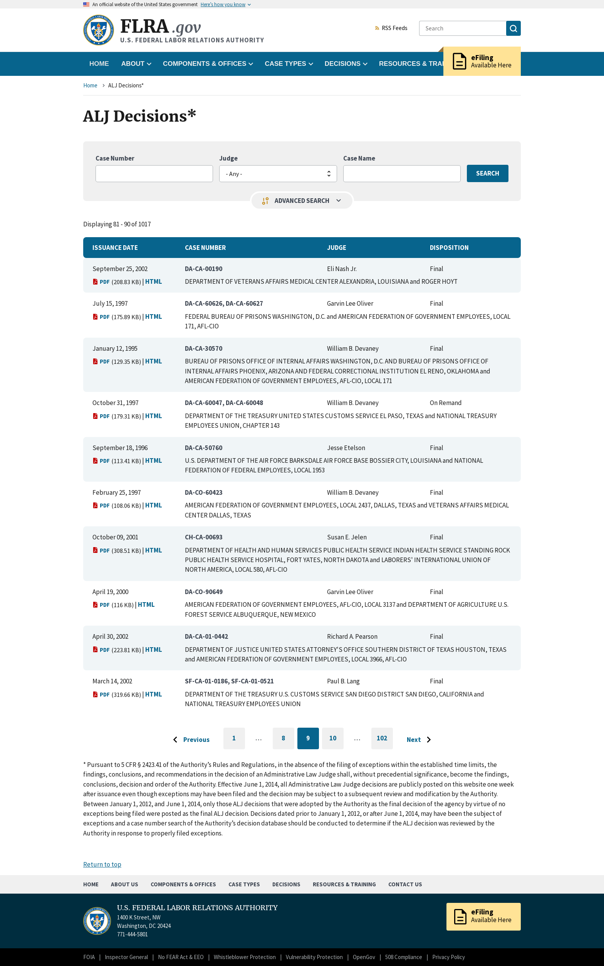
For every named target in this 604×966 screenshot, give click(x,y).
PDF (101, 281)
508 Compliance (403, 957)
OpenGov (364, 957)
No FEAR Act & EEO (181, 957)
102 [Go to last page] (385, 741)
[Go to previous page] (189, 740)
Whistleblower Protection (245, 957)
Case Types (244, 884)
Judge (228, 158)
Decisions (286, 884)
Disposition (449, 247)
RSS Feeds (391, 28)
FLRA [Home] (160, 26)
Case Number (115, 158)
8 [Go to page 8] (288, 739)
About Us (124, 884)
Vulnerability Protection (314, 957)
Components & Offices (183, 884)
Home (99, 63)
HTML (153, 281)
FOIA (89, 957)
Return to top (102, 864)
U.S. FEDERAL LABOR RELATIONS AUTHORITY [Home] (197, 908)
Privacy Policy (448, 957)
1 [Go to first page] (238, 741)
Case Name (359, 158)
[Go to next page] (420, 740)
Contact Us (405, 884)
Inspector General (126, 957)
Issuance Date (115, 247)
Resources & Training (344, 884)
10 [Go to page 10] (336, 739)
